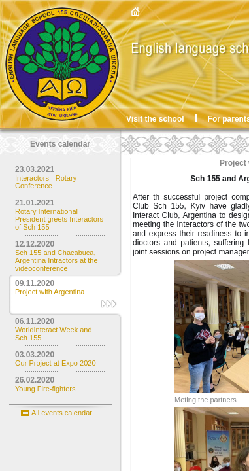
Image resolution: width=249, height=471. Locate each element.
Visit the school (155, 119)
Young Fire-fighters (45, 388)
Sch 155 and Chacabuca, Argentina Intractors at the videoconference (56, 260)
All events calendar (61, 413)
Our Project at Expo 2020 (55, 363)
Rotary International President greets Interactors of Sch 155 (59, 219)
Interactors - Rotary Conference (45, 182)
